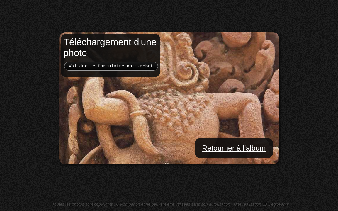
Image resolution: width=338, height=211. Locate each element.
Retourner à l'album (234, 148)
